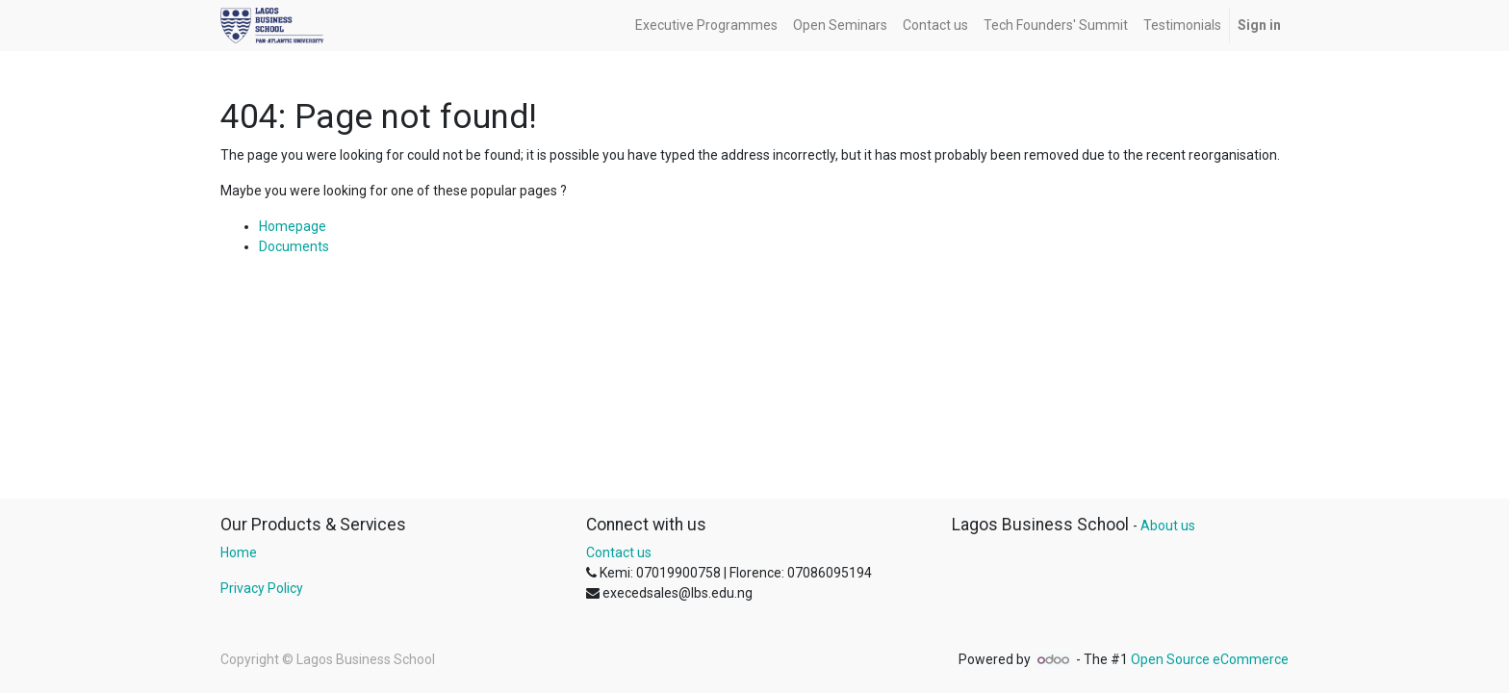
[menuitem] (706, 25)
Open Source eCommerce (1210, 659)
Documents (294, 246)
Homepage (292, 226)
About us (1167, 525)
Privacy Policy (261, 588)
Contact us (619, 552)
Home (238, 552)
